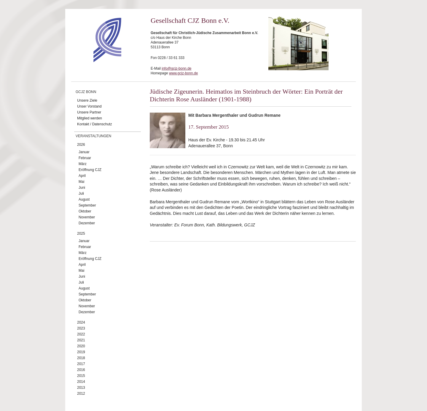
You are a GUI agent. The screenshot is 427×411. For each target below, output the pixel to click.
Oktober (85, 211)
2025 (81, 233)
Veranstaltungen (93, 136)
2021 (81, 340)
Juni (82, 187)
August (84, 199)
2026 (81, 145)
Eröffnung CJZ (90, 170)
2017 (81, 364)
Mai (81, 182)
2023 (81, 328)
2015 (81, 376)
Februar (85, 158)
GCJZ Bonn (86, 92)
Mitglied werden (89, 118)
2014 (81, 382)
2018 (81, 358)
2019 (81, 352)
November (87, 217)
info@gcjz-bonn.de (176, 68)
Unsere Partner (89, 112)
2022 (81, 334)
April (82, 176)
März (83, 164)
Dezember (87, 223)
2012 (81, 393)
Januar (84, 152)
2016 (81, 370)
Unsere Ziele (87, 100)
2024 (81, 322)
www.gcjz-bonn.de (183, 73)
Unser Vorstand (89, 106)
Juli (81, 193)
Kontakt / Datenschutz (94, 124)
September (87, 205)
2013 (81, 388)
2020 (81, 346)
